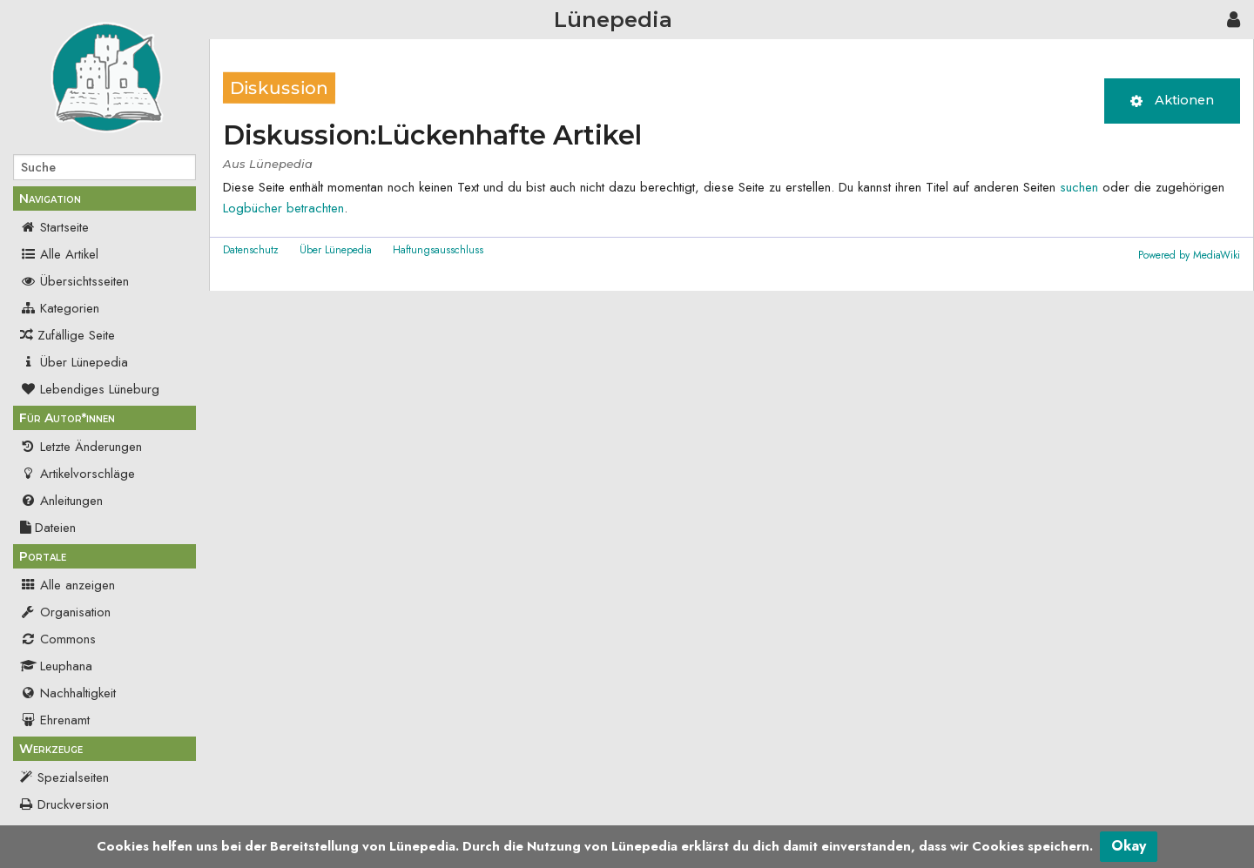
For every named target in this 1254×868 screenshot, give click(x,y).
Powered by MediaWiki (1189, 255)
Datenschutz (251, 250)
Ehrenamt (55, 720)
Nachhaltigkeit (68, 693)
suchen (1079, 187)
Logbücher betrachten (283, 208)
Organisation (65, 612)
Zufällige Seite (76, 335)
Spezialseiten (73, 777)
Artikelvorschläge (77, 473)
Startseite (54, 227)
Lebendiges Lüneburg (89, 389)
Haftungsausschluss (438, 250)
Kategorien (59, 308)
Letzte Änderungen (81, 446)
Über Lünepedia (74, 362)
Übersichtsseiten (74, 281)
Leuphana (56, 666)
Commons (58, 639)
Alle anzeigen (67, 585)
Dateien (48, 527)
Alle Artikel (59, 254)
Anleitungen (61, 500)
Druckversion (73, 804)
